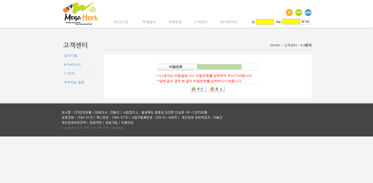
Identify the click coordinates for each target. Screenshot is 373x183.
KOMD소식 (72, 64)
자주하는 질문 (74, 82)
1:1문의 (69, 73)
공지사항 (70, 55)
